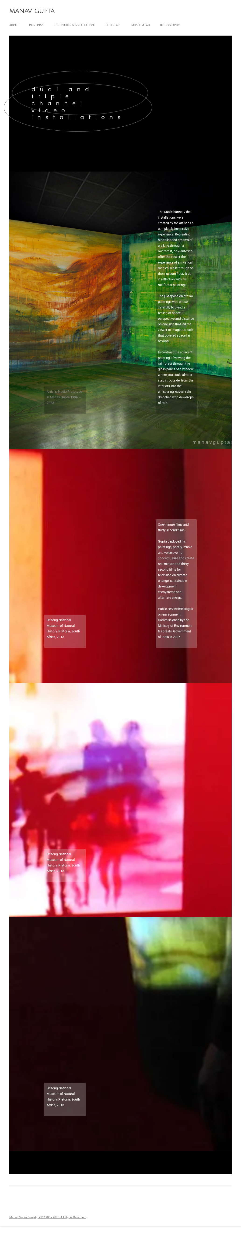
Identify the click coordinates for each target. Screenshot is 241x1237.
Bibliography (170, 25)
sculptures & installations (74, 25)
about (14, 25)
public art (113, 25)
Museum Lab (140, 25)
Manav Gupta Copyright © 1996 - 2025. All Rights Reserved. (47, 1217)
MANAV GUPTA (31, 11)
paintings (36, 25)
